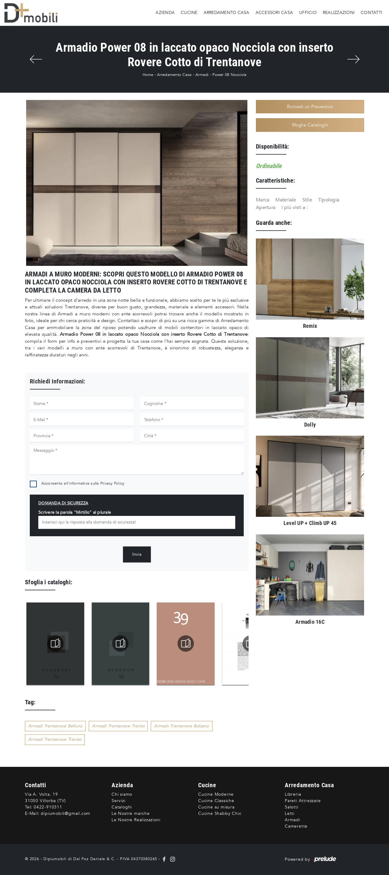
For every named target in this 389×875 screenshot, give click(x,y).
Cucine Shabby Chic (219, 813)
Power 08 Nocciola (229, 74)
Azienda (165, 12)
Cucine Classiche (216, 801)
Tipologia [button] (328, 200)
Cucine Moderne (216, 794)
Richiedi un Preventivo (310, 107)
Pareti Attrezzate (303, 801)
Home (148, 74)
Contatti (371, 12)
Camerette (296, 826)
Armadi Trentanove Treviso (54, 739)
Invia (137, 554)
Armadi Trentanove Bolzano (181, 726)
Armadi (202, 74)
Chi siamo (122, 794)
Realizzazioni (339, 12)
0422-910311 (48, 807)
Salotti (291, 807)
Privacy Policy (112, 483)
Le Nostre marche (131, 813)
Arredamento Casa (227, 12)
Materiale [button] (285, 200)
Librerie (293, 794)
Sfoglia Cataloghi (310, 125)
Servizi (119, 801)
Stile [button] (307, 200)
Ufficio (308, 12)
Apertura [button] (265, 207)
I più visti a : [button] (294, 207)
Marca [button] (262, 200)
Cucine (189, 12)
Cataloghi (122, 807)
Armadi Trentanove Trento (118, 726)
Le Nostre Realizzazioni (136, 820)
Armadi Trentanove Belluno (55, 726)
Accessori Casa (274, 12)
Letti (289, 813)
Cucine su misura (216, 807)
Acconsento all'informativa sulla (83, 483)
